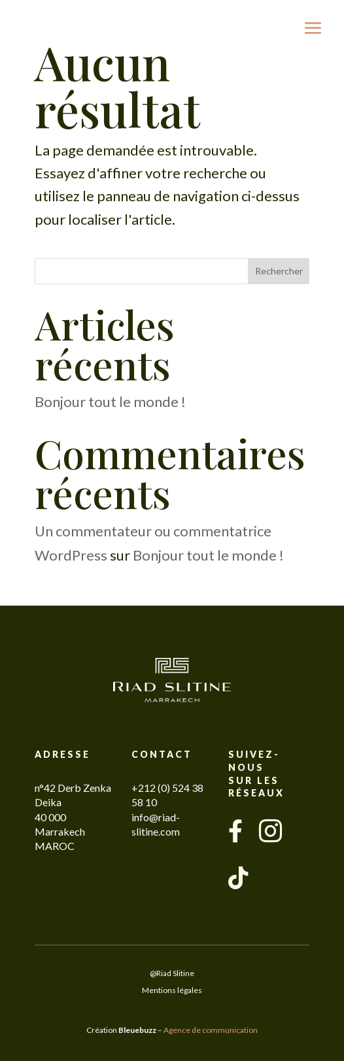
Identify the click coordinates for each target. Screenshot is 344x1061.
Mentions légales (172, 990)
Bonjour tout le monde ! (110, 401)
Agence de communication (210, 1030)
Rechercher (279, 270)
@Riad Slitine (172, 973)
